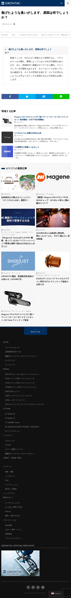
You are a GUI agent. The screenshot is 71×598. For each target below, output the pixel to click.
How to (8, 511)
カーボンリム (10, 360)
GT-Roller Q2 (10, 414)
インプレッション (11, 485)
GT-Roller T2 (10, 418)
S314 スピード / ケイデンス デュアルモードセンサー (24, 404)
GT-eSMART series (12, 422)
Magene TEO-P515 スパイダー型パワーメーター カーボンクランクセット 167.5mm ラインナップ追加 (17, 317)
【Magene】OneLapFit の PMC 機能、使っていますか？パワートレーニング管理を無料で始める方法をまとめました (18, 241)
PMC (13, 234)
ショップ (17, 273)
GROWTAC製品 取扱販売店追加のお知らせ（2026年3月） (17, 277)
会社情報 (8, 525)
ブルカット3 (9, 441)
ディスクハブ (10, 365)
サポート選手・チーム (13, 530)
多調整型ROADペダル (13, 352)
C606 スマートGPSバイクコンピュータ (19, 378)
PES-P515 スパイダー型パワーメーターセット (22, 374)
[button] (35, 51)
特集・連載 (9, 472)
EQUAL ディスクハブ (52, 275)
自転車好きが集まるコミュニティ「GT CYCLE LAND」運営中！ (16, 198)
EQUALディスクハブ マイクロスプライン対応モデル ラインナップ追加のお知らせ (52, 281)
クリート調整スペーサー (14, 449)
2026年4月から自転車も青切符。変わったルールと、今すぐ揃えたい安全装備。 (53, 236)
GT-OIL (8, 445)
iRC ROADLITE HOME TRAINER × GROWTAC (22, 427)
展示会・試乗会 (11, 489)
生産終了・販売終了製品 (12, 458)
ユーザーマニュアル (12, 503)
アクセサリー (8, 435)
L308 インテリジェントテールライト (19, 396)
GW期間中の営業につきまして (26, 147)
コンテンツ (7, 466)
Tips (6, 480)
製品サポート (8, 497)
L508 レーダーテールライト (15, 400)
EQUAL (41, 275)
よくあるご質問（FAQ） (14, 507)
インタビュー (10, 476)
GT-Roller (6, 409)
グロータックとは (9, 520)
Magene (51, 194)
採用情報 (8, 534)
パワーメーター (8, 232)
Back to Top (35, 332)
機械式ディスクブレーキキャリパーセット (21, 356)
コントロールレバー (12, 347)
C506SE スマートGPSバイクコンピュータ (20, 387)
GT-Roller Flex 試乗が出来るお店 (27, 133)
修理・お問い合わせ (12, 516)
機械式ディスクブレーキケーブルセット (20, 454)
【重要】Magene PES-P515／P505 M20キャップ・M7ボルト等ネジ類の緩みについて (52, 200)
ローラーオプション (12, 431)
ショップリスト (9, 493)
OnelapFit (24, 232)
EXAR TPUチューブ (12, 391)
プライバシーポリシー (13, 538)
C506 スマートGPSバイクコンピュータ (19, 383)
